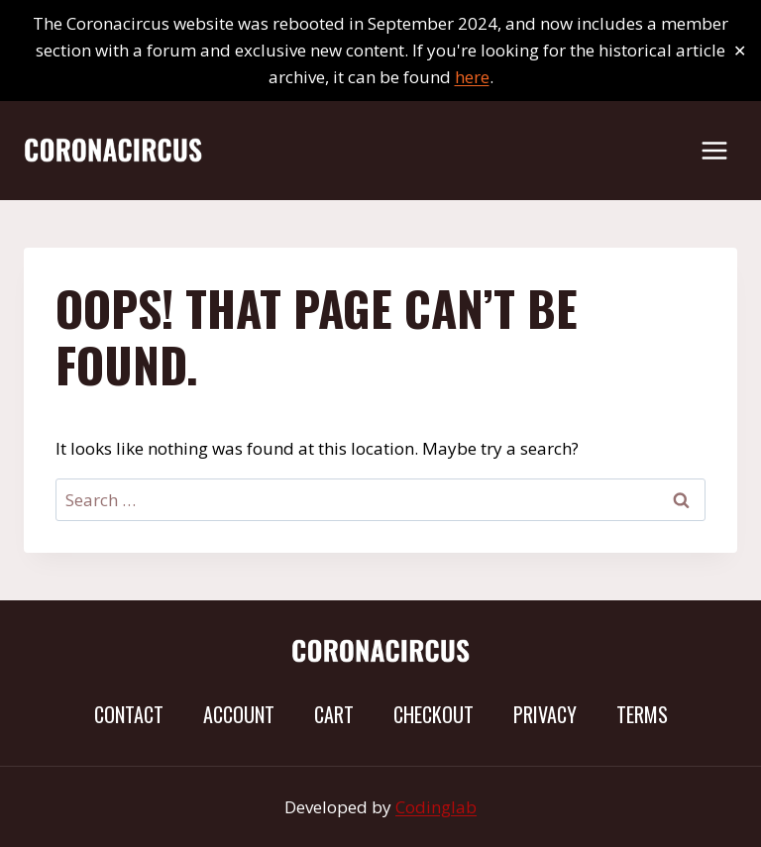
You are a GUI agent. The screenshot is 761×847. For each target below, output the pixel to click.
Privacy (545, 714)
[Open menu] (714, 150)
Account (238, 714)
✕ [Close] (739, 50)
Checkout (433, 714)
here (472, 76)
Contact (128, 714)
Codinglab (436, 806)
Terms (642, 714)
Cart (334, 714)
